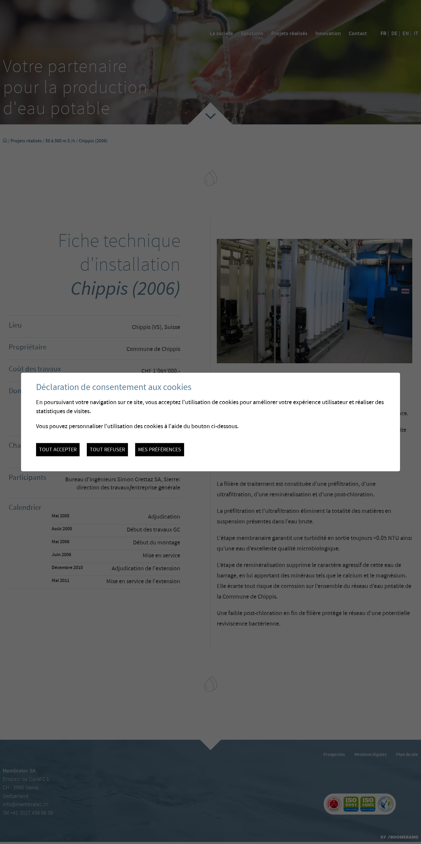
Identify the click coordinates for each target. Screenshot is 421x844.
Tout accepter (58, 449)
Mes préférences (159, 449)
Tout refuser (107, 449)
